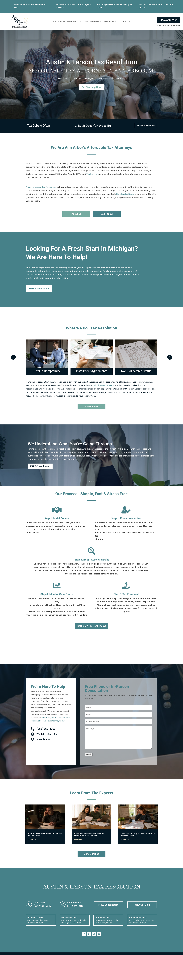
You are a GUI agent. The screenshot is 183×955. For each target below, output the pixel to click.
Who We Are (59, 22)
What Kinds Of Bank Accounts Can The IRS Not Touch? (45, 834)
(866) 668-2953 (168, 20)
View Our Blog (91, 853)
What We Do (73, 22)
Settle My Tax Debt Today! (91, 625)
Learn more (91, 406)
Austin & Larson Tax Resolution (41, 187)
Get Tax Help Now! (92, 86)
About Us (76, 213)
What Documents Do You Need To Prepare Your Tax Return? (89, 834)
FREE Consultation (146, 125)
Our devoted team (125, 194)
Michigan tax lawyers (104, 385)
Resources (109, 22)
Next (169, 357)
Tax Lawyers (92, 174)
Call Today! (107, 213)
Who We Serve (91, 22)
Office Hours (74, 902)
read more (32, 840)
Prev (13, 357)
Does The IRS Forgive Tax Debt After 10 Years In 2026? (138, 834)
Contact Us (124, 22)
